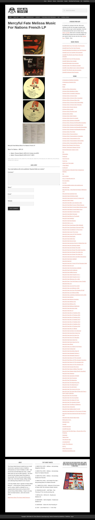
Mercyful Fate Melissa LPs (40, 160)
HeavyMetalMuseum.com (18, 11)
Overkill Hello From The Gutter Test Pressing (73, 47)
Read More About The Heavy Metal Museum (19, 499)
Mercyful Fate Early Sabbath (69, 260)
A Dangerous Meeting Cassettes (70, 81)
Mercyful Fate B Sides (67, 202)
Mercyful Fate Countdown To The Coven (72, 231)
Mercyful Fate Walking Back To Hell (71, 410)
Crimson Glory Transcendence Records (72, 144)
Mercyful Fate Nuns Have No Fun (70, 343)
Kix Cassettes (65, 182)
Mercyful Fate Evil (66, 262)
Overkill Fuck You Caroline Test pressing (72, 54)
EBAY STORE (65, 34)
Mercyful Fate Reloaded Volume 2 (70, 357)
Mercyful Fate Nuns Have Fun (69, 341)
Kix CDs (64, 184)
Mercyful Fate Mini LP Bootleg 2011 (71, 318)
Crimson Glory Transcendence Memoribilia (72, 142)
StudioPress (62, 518)
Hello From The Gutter (68, 164)
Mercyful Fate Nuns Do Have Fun (70, 336)
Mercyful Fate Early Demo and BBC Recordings (74, 258)
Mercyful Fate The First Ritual (69, 397)
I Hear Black (65, 166)
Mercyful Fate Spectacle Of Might (70, 377)
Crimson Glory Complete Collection (71, 95)
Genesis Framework (54, 518)
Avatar (64, 86)
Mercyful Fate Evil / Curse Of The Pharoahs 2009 (74, 265)
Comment (11, 173)
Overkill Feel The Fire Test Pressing (71, 49)
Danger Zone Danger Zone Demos (71, 146)
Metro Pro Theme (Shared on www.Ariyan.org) (39, 518)
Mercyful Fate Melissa (27, 160)
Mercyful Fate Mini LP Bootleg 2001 (71, 314)
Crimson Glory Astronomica (69, 90)
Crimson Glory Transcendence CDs (71, 140)
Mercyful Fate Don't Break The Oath (71, 249)
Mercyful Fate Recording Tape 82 (70, 352)
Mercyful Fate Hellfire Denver (69, 273)
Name (10, 188)
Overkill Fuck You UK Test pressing (71, 60)
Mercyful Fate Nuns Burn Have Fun (71, 334)
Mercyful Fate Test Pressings (69, 379)
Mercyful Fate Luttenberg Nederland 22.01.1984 (74, 296)
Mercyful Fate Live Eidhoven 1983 (70, 289)
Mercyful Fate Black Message (69, 215)
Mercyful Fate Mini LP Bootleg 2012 (71, 321)
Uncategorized (66, 443)
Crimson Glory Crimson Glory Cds (70, 101)
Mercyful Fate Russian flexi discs (70, 368)
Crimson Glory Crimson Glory (69, 97)
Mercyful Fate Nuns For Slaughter (70, 339)
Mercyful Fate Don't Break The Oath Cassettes (74, 251)
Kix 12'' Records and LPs (68, 180)
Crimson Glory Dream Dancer (69, 108)
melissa (16, 161)
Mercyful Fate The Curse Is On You (71, 390)
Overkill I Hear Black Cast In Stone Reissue (73, 69)
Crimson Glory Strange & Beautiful (70, 122)
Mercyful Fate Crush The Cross (70, 233)
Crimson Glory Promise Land (69, 113)
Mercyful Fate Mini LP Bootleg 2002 (71, 316)
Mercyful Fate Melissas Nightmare (70, 307)
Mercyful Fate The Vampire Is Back (71, 403)
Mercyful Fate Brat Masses (69, 222)
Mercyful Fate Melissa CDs (69, 303)
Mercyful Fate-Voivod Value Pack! (70, 419)
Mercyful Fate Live (67, 285)
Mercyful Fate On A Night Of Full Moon (72, 348)
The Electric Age (66, 441)
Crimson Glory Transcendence (70, 135)
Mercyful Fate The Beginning (69, 381)
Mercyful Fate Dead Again (68, 238)
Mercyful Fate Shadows (68, 375)
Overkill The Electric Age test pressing (71, 71)
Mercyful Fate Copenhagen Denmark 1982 (73, 229)
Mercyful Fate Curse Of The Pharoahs (71, 235)
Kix (63, 175)
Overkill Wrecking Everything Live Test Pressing (74, 51)
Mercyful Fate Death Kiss (68, 240)
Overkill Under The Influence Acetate (71, 67)
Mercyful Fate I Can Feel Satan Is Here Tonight (74, 282)
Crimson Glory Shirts (67, 115)
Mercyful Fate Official (53, 160)
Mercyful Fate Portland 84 (68, 350)
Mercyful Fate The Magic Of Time (70, 401)
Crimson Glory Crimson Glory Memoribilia (72, 104)
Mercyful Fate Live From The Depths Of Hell (73, 291)
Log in (72, 518)
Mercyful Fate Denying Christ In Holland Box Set (74, 244)
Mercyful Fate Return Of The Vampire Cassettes (74, 361)
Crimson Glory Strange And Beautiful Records (73, 131)
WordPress (67, 518)
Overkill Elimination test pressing (70, 64)
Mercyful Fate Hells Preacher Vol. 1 (71, 276)
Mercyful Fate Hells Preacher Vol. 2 (71, 278)
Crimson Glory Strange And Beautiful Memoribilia (74, 128)
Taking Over (65, 438)
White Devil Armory (67, 450)
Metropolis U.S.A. (66, 421)
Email (10, 195)
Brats (63, 88)
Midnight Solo (65, 423)
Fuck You (64, 162)
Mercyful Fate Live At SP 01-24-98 (70, 287)
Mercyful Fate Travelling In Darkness (71, 406)
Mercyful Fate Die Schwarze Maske (71, 247)
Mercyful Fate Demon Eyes (69, 242)
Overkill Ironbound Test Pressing (70, 73)
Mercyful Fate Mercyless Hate (69, 309)
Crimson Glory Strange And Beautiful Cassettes (74, 124)
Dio (63, 153)
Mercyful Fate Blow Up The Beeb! (70, 217)
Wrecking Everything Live (68, 452)
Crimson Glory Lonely (67, 110)
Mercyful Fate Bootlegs (68, 220)
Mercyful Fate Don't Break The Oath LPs (72, 255)
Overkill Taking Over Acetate (69, 62)
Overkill (64, 425)
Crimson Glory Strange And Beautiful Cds (72, 126)
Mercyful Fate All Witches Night (70, 197)
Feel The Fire (65, 160)
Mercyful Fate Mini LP (67, 312)
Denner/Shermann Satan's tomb (70, 151)
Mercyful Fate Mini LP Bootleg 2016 (71, 327)
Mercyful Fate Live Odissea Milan (70, 294)
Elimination (65, 155)
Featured (64, 158)
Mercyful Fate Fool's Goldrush (69, 271)
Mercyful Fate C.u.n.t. (67, 224)
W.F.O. (64, 447)
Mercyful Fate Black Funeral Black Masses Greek (74, 208)
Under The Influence (67, 445)
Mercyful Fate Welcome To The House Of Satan (74, 412)
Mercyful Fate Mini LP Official (69, 330)
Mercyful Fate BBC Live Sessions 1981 (72, 204)
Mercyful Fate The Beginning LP (70, 386)
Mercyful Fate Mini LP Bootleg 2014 (71, 325)
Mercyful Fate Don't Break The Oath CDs (72, 253)
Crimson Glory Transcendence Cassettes (72, 137)
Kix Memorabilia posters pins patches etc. (72, 186)
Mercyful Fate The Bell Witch (69, 388)
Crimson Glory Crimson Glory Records (71, 106)
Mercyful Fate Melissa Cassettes (70, 300)
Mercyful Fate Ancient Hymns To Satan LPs (73, 199)
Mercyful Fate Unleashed (68, 408)
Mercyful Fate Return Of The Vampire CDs (72, 363)
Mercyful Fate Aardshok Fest (69, 195)
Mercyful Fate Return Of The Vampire (71, 359)
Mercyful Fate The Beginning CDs (70, 384)
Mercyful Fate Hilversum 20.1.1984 (71, 280)
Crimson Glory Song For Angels (70, 119)
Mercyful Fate (18, 160)
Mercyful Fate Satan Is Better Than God (72, 370)
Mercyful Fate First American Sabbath (71, 269)
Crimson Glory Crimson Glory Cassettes (72, 99)
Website (10, 202)
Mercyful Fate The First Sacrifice (70, 399)
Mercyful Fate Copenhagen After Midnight (72, 226)
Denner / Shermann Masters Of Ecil (71, 149)
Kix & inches (65, 177)
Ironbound (65, 169)
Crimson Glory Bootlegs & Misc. (70, 92)
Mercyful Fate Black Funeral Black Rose (72, 211)
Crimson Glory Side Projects (69, 117)
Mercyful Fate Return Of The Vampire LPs (72, 366)
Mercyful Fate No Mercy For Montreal (71, 332)
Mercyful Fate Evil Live (68, 267)
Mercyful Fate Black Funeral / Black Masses (73, 206)
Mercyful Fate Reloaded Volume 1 (70, 354)
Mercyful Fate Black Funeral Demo (71, 213)
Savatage (64, 436)
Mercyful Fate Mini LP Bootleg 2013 (71, 323)
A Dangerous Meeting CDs (69, 83)
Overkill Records (66, 428)
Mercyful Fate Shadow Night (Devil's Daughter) (74, 372)
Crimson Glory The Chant (68, 133)
